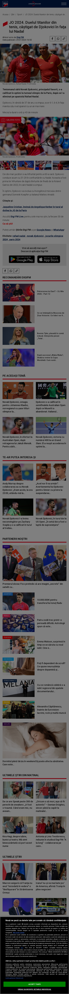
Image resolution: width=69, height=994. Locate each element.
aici (22, 948)
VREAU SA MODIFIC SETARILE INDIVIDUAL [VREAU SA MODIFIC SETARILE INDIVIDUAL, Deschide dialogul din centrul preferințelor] (34, 989)
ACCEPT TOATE (34, 984)
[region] (34, 955)
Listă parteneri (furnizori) (14, 978)
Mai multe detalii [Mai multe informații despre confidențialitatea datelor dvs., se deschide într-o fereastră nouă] (18, 933)
